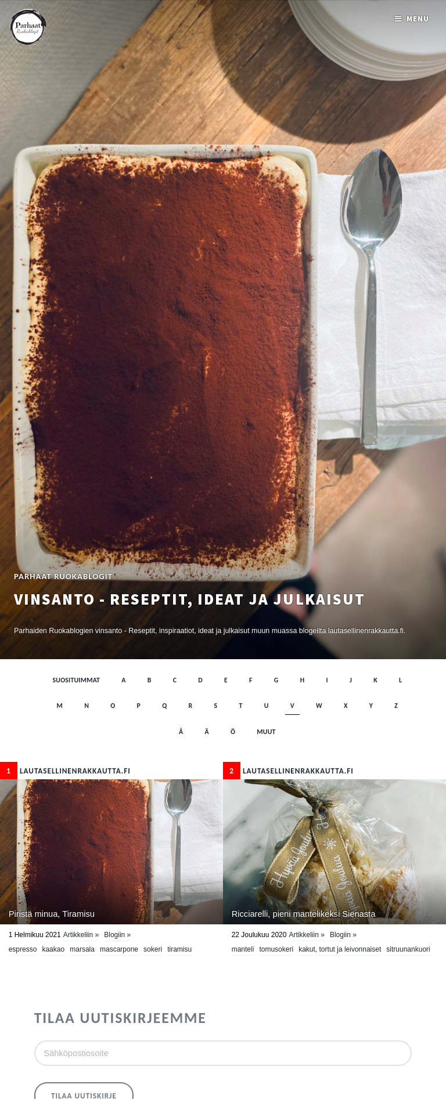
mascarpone (119, 949)
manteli (243, 949)
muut (266, 732)
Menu (418, 19)
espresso (23, 949)
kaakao (53, 949)
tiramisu (179, 949)
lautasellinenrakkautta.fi (65, 771)
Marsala (82, 949)
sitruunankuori (408, 949)
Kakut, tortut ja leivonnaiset (339, 949)
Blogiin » (117, 935)
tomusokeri (276, 949)
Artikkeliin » (81, 935)
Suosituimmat (76, 680)
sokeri (152, 949)
